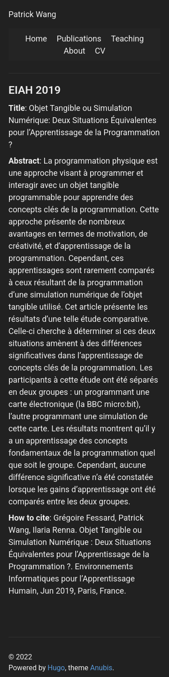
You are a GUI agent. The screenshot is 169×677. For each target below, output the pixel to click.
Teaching (127, 38)
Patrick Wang (32, 14)
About (74, 50)
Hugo (56, 667)
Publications (79, 38)
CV (100, 50)
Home (36, 38)
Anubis (101, 667)
